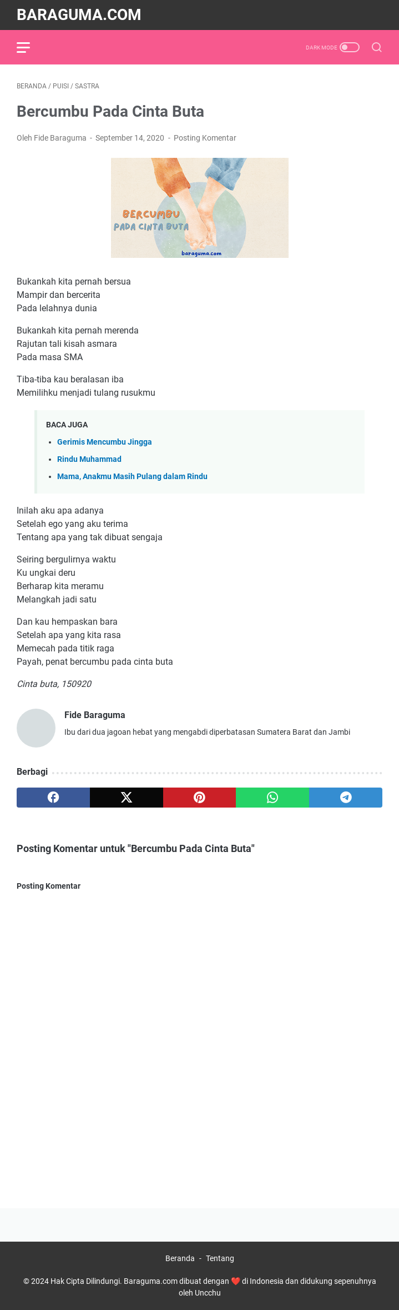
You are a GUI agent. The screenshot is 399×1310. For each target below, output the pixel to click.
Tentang (220, 1258)
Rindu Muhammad (89, 459)
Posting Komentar (205, 137)
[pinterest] (199, 798)
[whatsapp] (272, 798)
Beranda (180, 1258)
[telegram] (345, 798)
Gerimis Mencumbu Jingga (104, 442)
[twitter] (126, 798)
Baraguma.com (79, 15)
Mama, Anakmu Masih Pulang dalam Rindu (132, 476)
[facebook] (53, 798)
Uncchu (208, 1292)
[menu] (30, 47)
